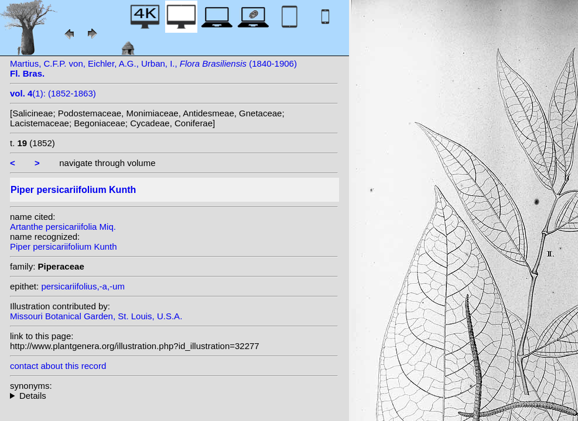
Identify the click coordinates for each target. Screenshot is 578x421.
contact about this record (58, 366)
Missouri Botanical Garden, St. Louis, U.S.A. (96, 316)
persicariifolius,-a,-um (83, 286)
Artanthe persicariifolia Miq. (63, 227)
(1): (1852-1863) (53, 93)
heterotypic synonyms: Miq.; (174, 396)
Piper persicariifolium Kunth (63, 246)
